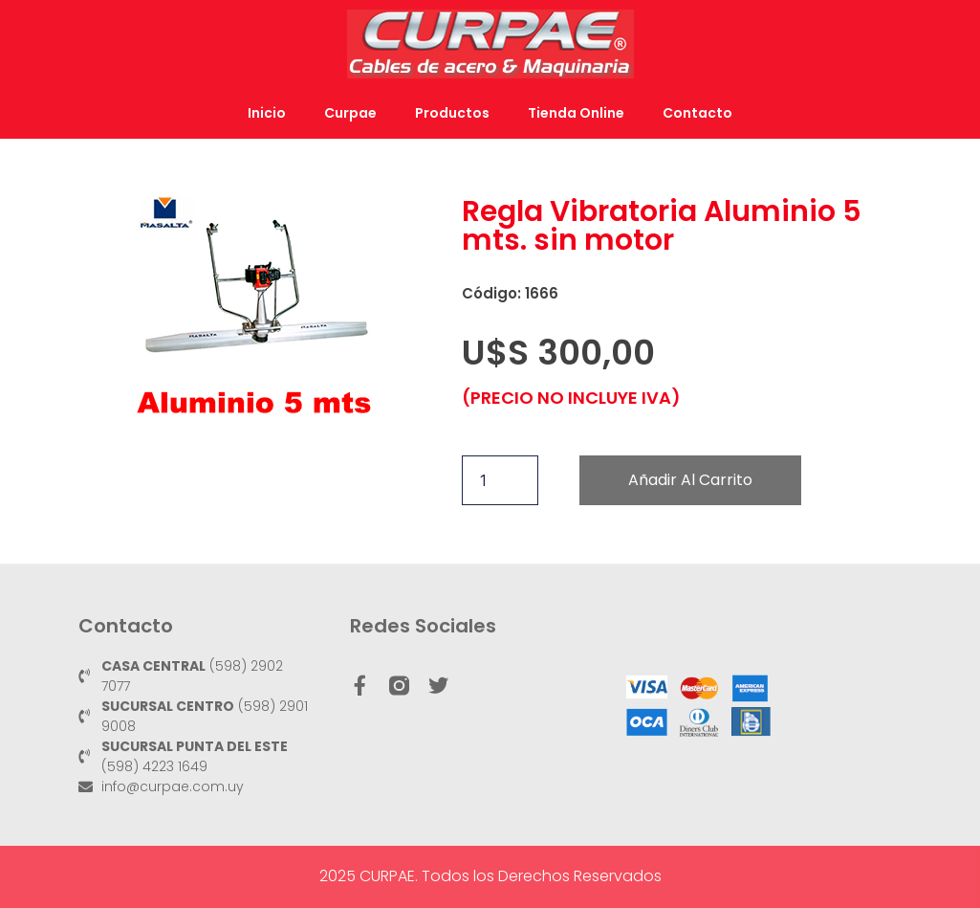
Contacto (697, 112)
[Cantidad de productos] (500, 480)
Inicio (267, 112)
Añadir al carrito (690, 480)
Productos (452, 112)
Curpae (350, 112)
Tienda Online (576, 112)
